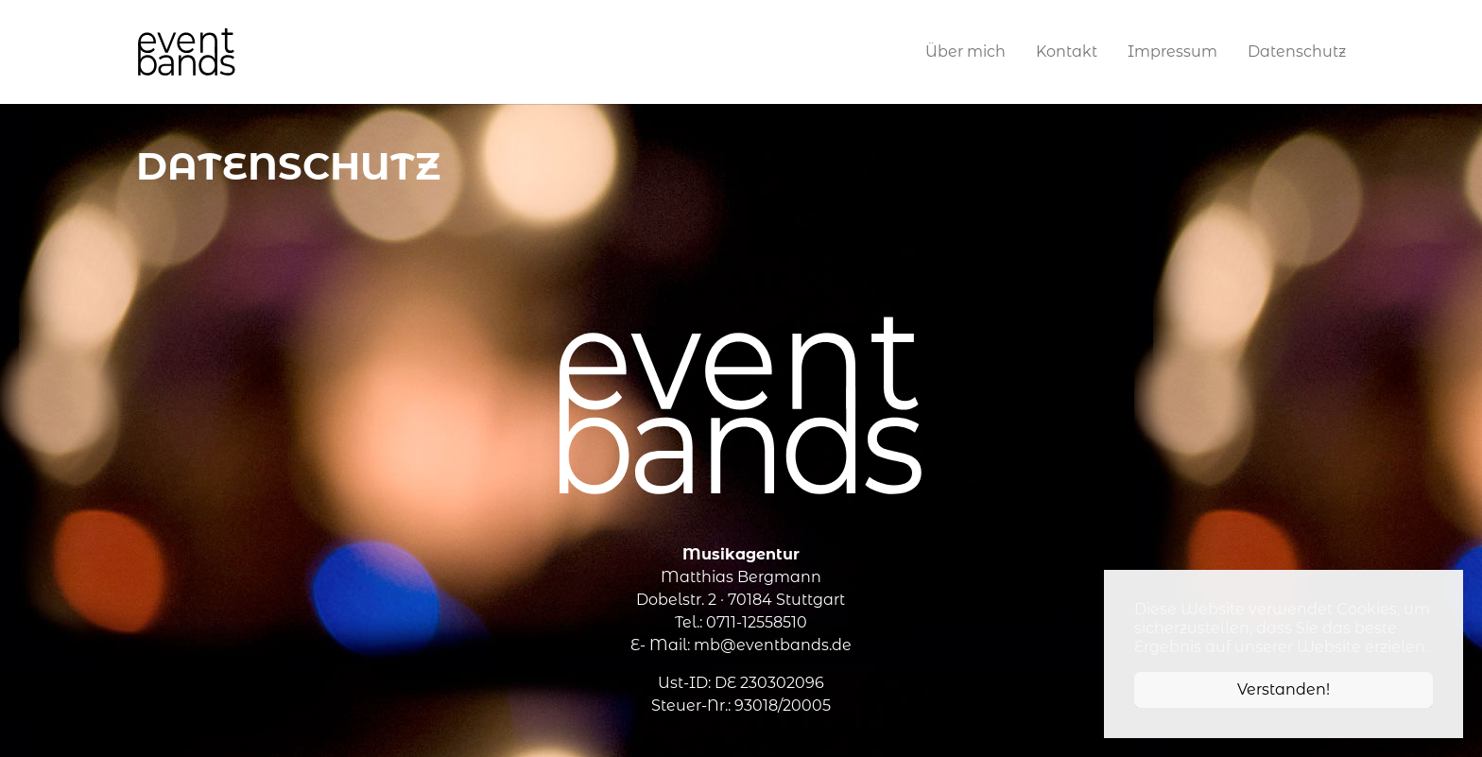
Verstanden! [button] (1283, 689)
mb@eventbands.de (773, 645)
